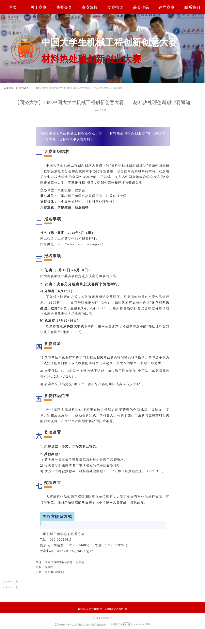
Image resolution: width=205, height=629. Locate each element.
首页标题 (8, 92)
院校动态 (24, 92)
